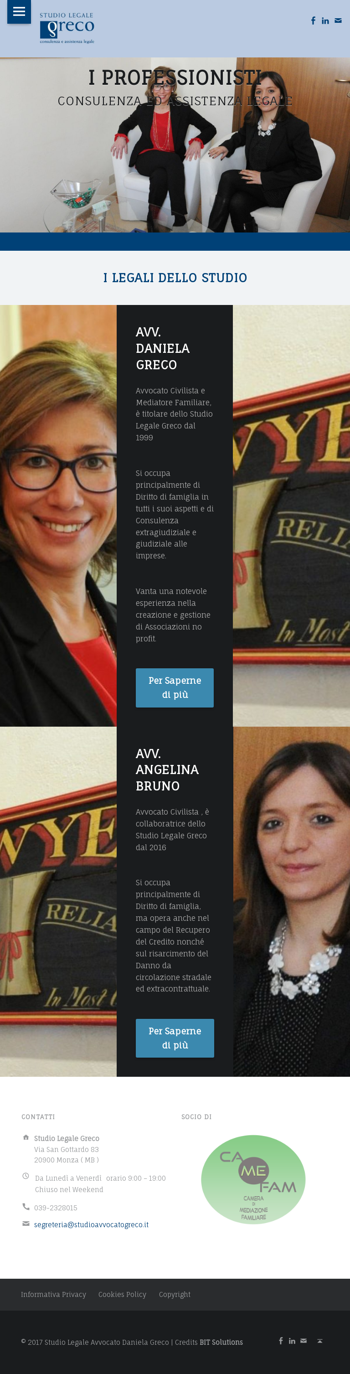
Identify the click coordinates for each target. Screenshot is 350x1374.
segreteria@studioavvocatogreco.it (91, 1225)
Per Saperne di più (175, 687)
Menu (19, 12)
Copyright (174, 1294)
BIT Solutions (221, 1342)
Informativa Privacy (53, 1294)
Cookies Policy (122, 1294)
